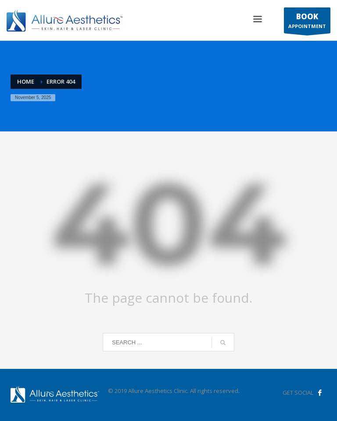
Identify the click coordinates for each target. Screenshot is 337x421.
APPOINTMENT (307, 22)
